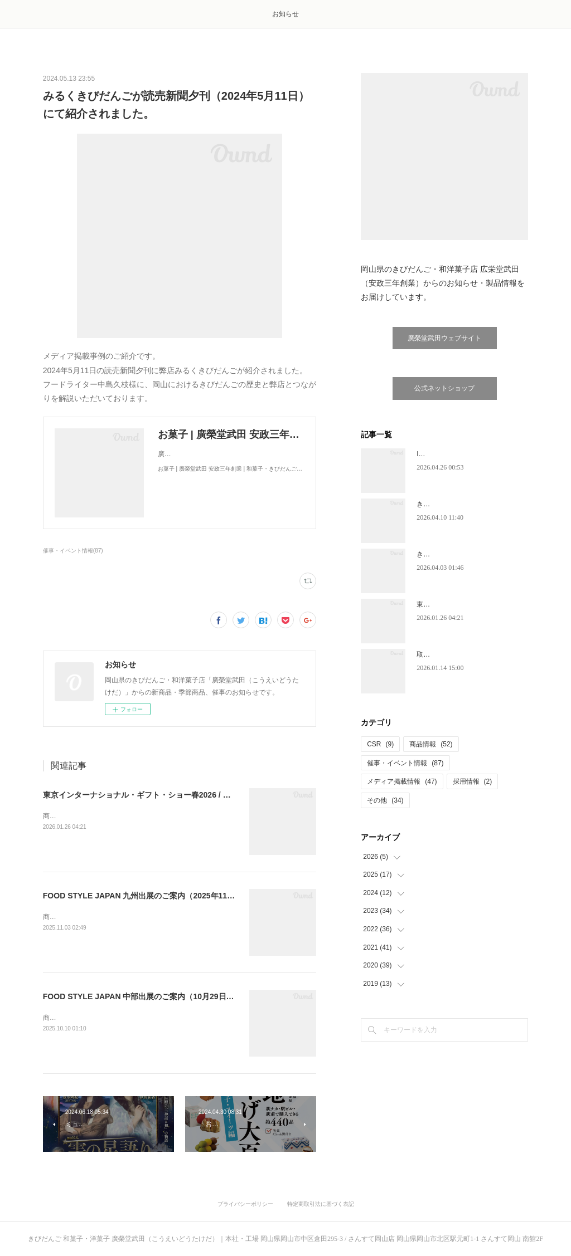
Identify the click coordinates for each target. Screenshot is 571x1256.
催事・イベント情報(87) (73, 551)
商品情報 (430, 744)
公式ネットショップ (444, 388)
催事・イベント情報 (405, 763)
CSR (380, 744)
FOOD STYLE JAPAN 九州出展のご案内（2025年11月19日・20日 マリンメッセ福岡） (195, 895)
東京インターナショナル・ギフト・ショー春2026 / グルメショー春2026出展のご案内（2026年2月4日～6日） (235, 794)
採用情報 (472, 781)
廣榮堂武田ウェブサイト (444, 338)
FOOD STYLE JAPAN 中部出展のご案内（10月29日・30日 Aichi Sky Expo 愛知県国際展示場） (212, 996)
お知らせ (285, 14)
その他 (385, 800)
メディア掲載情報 (402, 781)
